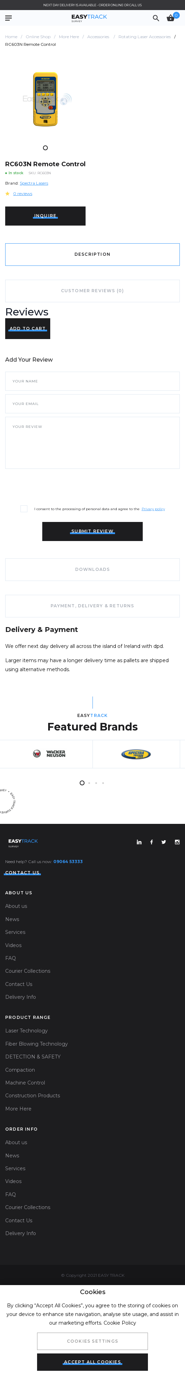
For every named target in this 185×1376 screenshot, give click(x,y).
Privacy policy (153, 509)
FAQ (10, 958)
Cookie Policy (120, 1323)
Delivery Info (20, 997)
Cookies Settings (92, 1341)
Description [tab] (92, 254)
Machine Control (25, 1083)
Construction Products (32, 1095)
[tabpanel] (45, 99)
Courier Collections (27, 971)
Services (15, 932)
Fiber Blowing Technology (36, 1044)
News (12, 919)
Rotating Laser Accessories (144, 36)
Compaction (20, 1070)
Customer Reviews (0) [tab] (92, 290)
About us (16, 906)
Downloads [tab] (92, 569)
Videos (13, 945)
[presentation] (58, 485)
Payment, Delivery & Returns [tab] (92, 605)
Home (11, 36)
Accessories (98, 36)
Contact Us (18, 984)
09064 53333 (68, 861)
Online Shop (38, 36)
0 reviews (22, 193)
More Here (69, 36)
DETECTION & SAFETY (33, 1057)
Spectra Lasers (34, 183)
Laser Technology (26, 1031)
